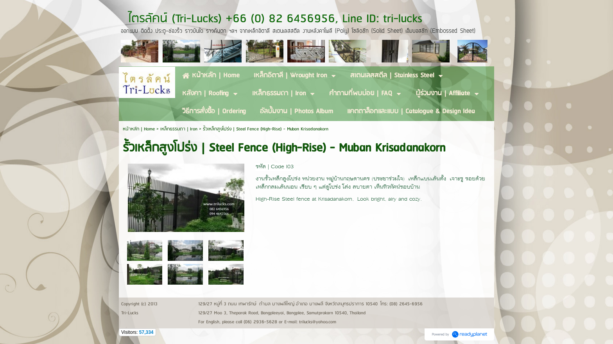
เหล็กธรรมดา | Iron (178, 129)
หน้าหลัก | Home (139, 129)
